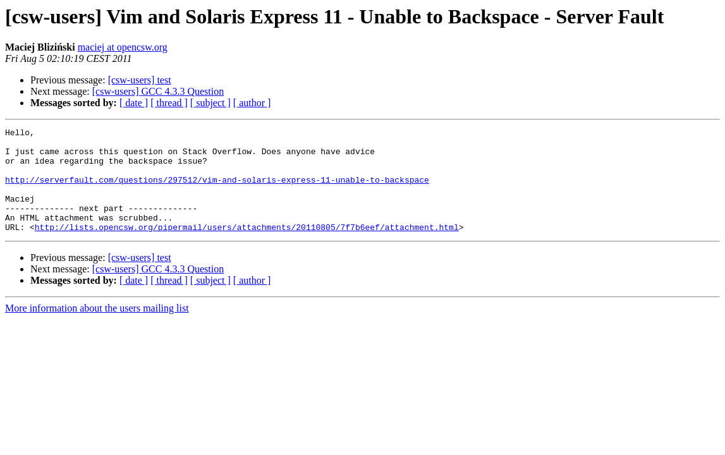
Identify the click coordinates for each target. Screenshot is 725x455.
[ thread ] (169, 102)
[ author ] (252, 102)
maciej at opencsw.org (123, 47)
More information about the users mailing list (97, 329)
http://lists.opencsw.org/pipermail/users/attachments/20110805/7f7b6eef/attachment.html (247, 247)
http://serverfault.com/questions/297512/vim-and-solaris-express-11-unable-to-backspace (217, 191)
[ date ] (133, 102)
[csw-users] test (139, 80)
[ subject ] (210, 102)
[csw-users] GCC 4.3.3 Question (158, 91)
